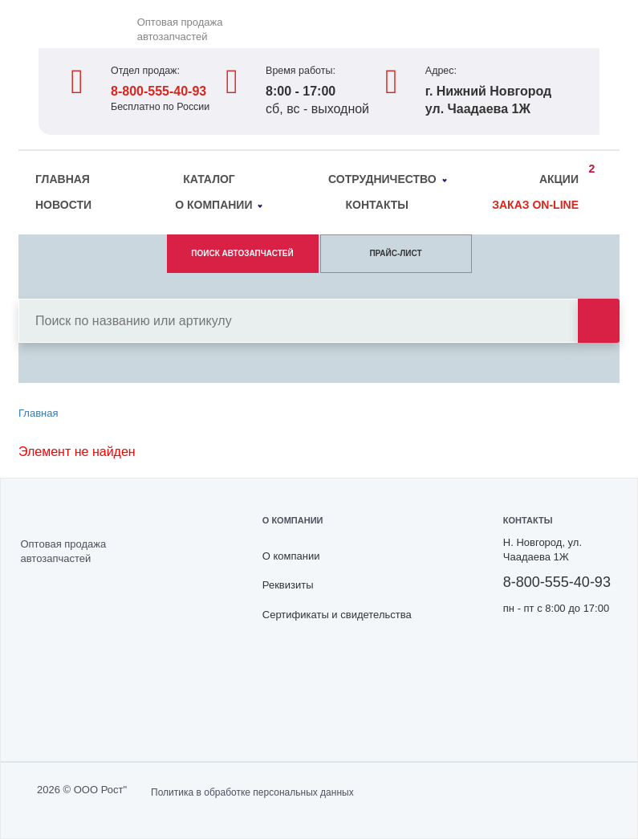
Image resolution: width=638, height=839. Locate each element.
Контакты (377, 204)
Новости (63, 204)
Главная (62, 179)
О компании (218, 204)
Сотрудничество (387, 179)
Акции (563, 176)
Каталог (209, 179)
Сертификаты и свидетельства (337, 615)
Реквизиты (288, 585)
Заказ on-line (535, 204)
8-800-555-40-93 (158, 91)
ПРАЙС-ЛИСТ (395, 253)
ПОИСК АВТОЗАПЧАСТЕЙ (242, 253)
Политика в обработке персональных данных (252, 792)
